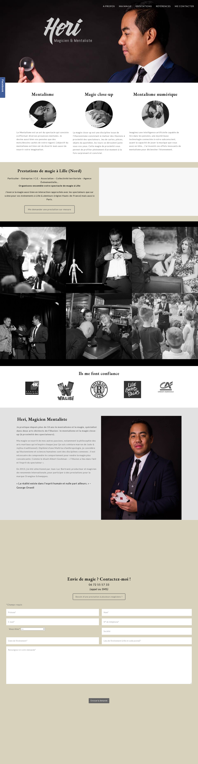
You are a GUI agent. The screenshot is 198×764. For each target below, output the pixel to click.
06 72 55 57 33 (99, 584)
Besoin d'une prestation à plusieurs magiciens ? (99, 597)
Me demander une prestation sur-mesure (49, 209)
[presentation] (27, 692)
